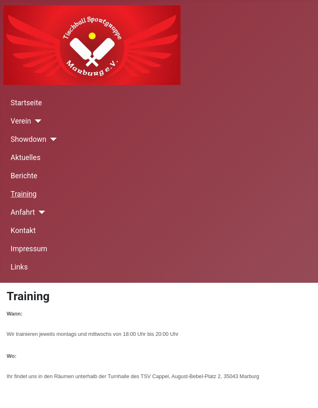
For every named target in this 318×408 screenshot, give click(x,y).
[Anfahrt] (40, 212)
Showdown (28, 139)
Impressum (29, 249)
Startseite (26, 103)
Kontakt (23, 230)
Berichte (24, 176)
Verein (21, 121)
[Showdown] (51, 139)
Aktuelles (26, 157)
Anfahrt (23, 212)
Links (19, 267)
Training (24, 194)
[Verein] (36, 121)
